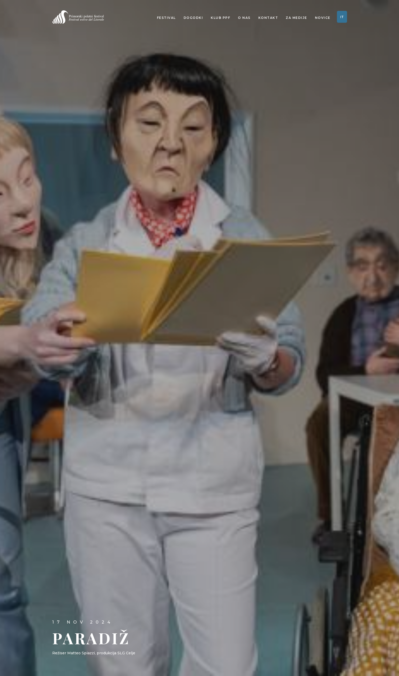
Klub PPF (220, 18)
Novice (322, 18)
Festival (166, 18)
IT (342, 17)
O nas (244, 18)
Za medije (296, 18)
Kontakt (268, 18)
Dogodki (193, 18)
